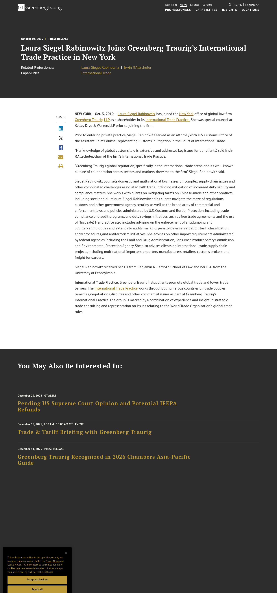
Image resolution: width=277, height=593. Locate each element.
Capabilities (206, 10)
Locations (250, 10)
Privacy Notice (53, 565)
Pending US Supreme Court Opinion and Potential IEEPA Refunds (97, 409)
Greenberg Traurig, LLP (92, 119)
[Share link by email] (60, 157)
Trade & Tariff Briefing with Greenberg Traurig (85, 433)
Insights (229, 10)
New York (186, 113)
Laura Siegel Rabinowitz (100, 67)
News (183, 4)
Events (194, 4)
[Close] (66, 557)
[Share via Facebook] (61, 148)
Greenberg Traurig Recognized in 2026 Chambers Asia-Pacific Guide (104, 462)
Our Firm (171, 4)
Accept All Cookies (37, 584)
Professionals (178, 10)
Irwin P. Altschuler (137, 67)
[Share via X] (61, 138)
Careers (207, 4)
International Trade (96, 73)
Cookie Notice (14, 569)
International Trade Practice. (168, 119)
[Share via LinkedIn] (61, 129)
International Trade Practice (116, 288)
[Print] (60, 166)
